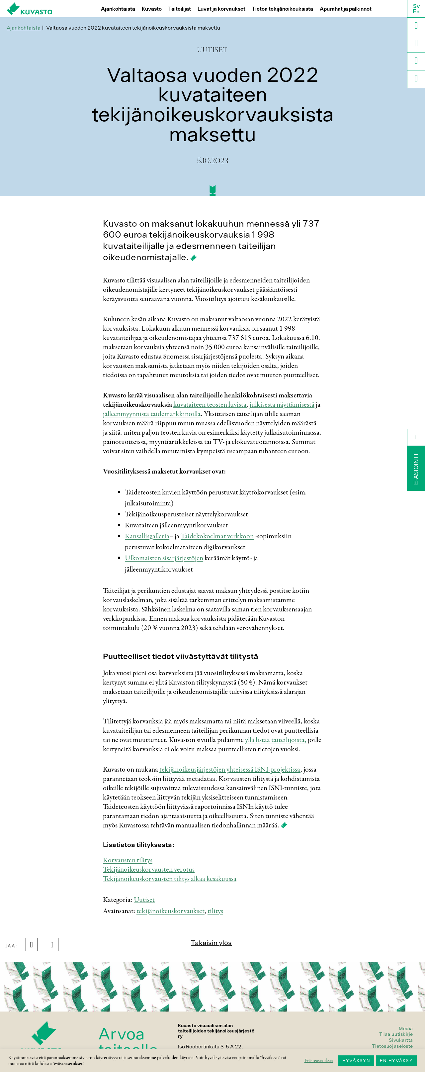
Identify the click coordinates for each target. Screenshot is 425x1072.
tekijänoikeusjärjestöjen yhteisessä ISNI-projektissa (229, 770)
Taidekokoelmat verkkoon (217, 536)
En (416, 11)
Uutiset (144, 900)
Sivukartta (401, 1040)
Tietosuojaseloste (392, 1046)
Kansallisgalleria (147, 536)
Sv (416, 6)
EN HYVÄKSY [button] (396, 1060)
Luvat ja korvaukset (221, 9)
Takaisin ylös (211, 942)
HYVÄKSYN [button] (356, 1060)
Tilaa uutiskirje (396, 1034)
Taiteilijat (179, 9)
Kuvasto (152, 9)
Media (406, 1028)
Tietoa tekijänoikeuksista (282, 9)
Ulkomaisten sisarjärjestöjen (164, 558)
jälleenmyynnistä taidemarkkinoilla (152, 414)
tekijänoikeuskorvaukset (170, 911)
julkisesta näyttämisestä (282, 405)
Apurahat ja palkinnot (346, 9)
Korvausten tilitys (127, 860)
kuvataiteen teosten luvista (210, 405)
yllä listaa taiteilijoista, (275, 740)
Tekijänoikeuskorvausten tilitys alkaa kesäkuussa (169, 879)
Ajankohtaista (118, 9)
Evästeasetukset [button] (318, 1061)
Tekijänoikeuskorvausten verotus (149, 870)
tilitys (215, 911)
